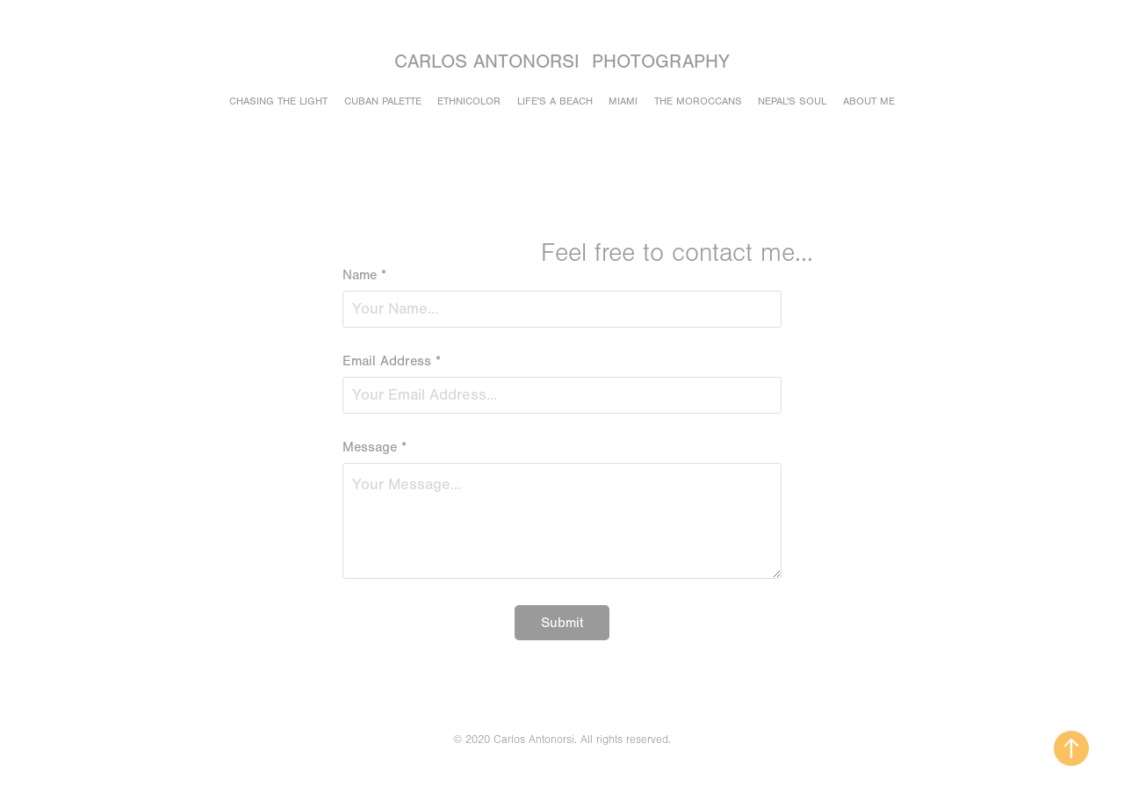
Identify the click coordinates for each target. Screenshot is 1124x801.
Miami (623, 101)
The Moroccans (698, 101)
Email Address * (391, 361)
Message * (374, 447)
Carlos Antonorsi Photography (562, 62)
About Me (869, 101)
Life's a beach (555, 101)
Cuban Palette (383, 101)
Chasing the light (278, 101)
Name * (364, 275)
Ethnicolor (469, 101)
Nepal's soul (792, 101)
